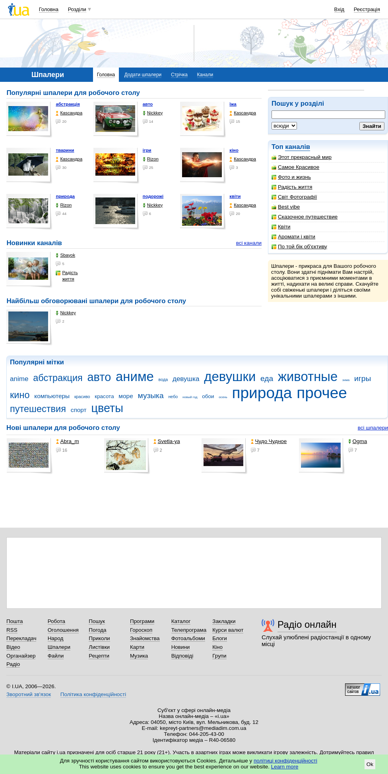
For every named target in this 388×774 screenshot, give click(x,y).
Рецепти (99, 656)
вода (163, 379)
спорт (79, 409)
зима (345, 380)
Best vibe (286, 207)
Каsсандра (69, 113)
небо (173, 396)
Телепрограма (189, 630)
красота (104, 396)
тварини (65, 150)
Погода (97, 630)
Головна (48, 9)
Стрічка (179, 74)
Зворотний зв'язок (28, 694)
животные (308, 376)
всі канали (249, 243)
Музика (139, 656)
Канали (205, 74)
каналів (297, 147)
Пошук (97, 621)
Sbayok (65, 255)
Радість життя (292, 187)
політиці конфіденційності (285, 761)
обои (208, 396)
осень (223, 397)
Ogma (357, 441)
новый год (189, 397)
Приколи (99, 638)
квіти (235, 196)
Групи (219, 656)
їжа (233, 104)
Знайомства (145, 638)
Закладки (223, 621)
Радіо (13, 664)
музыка (150, 395)
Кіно (217, 647)
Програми (142, 621)
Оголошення (63, 630)
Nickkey (153, 113)
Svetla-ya (166, 441)
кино (20, 395)
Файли (56, 656)
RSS (11, 630)
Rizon (151, 159)
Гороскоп (141, 630)
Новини (180, 647)
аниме (135, 376)
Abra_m (67, 441)
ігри (147, 150)
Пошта (14, 621)
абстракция (58, 378)
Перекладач (21, 638)
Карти (137, 647)
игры (362, 378)
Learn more (285, 767)
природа (65, 196)
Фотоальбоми (188, 638)
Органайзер (20, 656)
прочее (322, 392)
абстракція (68, 104)
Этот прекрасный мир (302, 157)
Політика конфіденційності (93, 694)
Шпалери (59, 647)
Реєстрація (367, 9)
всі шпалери (373, 428)
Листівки (99, 647)
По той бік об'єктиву (299, 247)
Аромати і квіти (293, 237)
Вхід (339, 9)
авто (148, 104)
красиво (82, 396)
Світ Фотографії (294, 197)
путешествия (38, 409)
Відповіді (182, 656)
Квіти (281, 227)
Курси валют (227, 630)
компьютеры (52, 396)
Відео (13, 647)
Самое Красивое (295, 167)
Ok (370, 764)
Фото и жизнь (291, 177)
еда (266, 378)
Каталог (181, 621)
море (125, 396)
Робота (56, 621)
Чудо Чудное (269, 441)
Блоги (219, 638)
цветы (107, 408)
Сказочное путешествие (305, 217)
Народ (56, 638)
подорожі (153, 196)
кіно (234, 150)
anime (19, 379)
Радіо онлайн (307, 624)
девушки (230, 376)
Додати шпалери (142, 74)
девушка (186, 379)
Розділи (77, 9)
